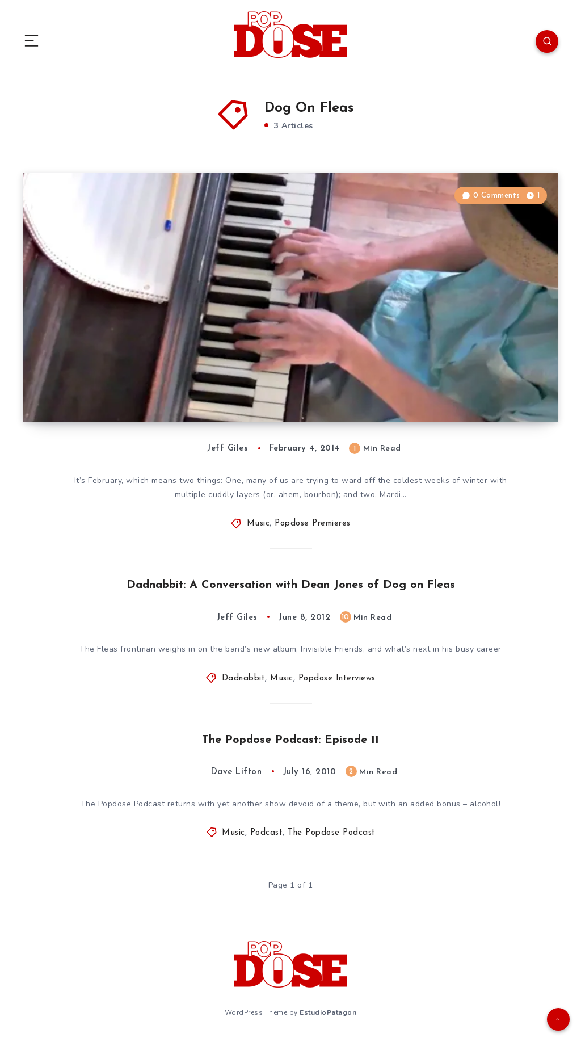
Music (258, 523)
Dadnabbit (244, 678)
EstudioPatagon (328, 1012)
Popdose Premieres (313, 523)
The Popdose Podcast (332, 833)
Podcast (266, 833)
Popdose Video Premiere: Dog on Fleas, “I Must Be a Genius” (195, 380)
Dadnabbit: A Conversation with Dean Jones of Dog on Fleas (291, 585)
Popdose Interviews (337, 678)
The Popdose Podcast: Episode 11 (290, 740)
